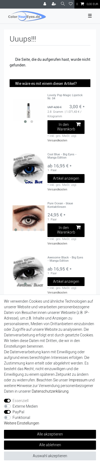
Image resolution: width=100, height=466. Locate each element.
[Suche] (63, 4)
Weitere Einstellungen (21, 423)
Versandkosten (57, 140)
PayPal (18, 412)
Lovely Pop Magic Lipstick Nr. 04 (65, 97)
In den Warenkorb (69, 126)
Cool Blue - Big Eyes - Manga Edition (62, 156)
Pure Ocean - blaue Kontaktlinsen (60, 205)
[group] (29, 110)
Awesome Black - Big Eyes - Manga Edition (65, 259)
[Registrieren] (54, 4)
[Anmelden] (45, 4)
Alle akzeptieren (50, 434)
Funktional (21, 417)
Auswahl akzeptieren (50, 456)
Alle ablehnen (50, 445)
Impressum (78, 380)
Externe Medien (25, 406)
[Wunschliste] (70, 4)
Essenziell (21, 401)
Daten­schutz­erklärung (50, 391)
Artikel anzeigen (66, 178)
